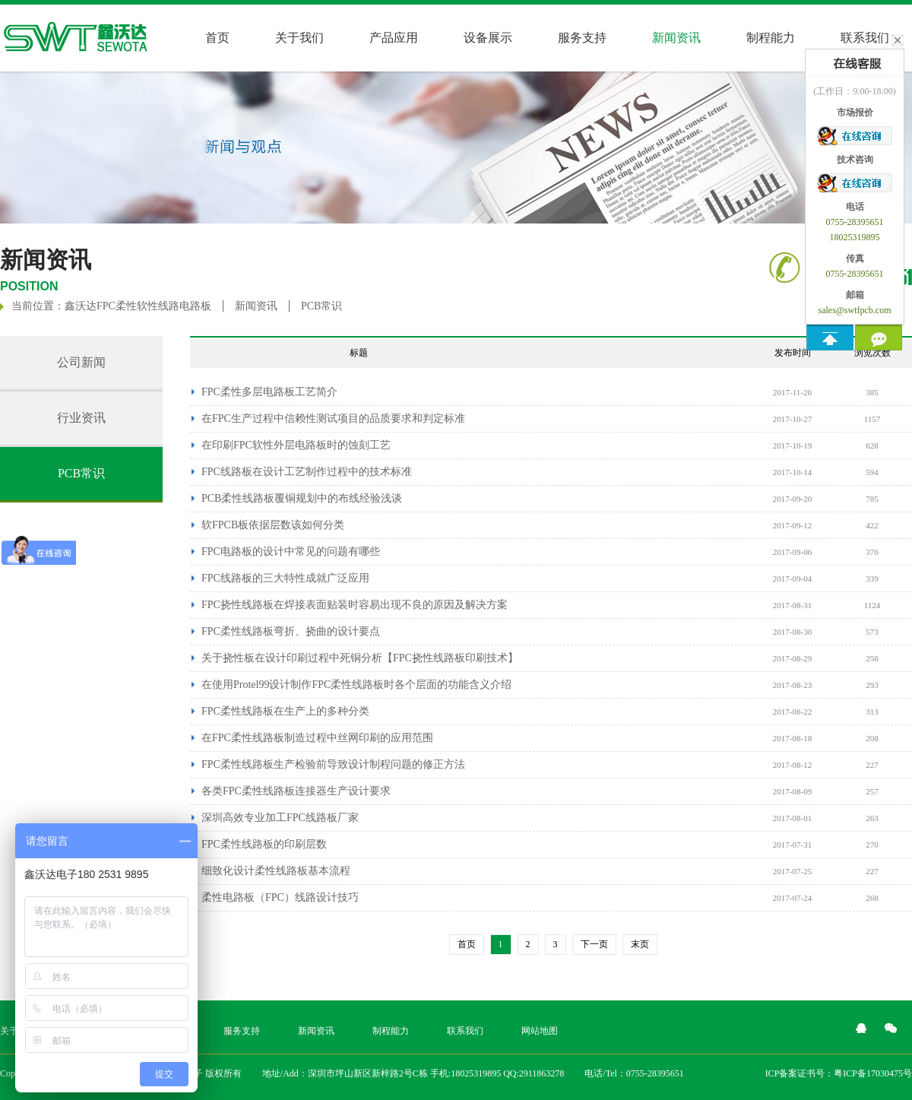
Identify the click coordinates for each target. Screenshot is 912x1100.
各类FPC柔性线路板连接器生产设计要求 (296, 791)
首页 (217, 37)
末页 (640, 944)
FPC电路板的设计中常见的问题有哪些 (290, 551)
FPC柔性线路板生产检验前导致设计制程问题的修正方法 (333, 764)
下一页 (594, 944)
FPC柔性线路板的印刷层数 (264, 844)
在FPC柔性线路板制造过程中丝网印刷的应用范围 (317, 737)
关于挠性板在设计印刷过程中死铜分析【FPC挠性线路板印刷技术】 (359, 658)
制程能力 (770, 37)
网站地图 (539, 1031)
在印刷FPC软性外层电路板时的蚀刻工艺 (296, 445)
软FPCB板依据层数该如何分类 (272, 525)
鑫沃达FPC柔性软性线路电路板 (138, 306)
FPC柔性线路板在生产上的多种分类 (285, 711)
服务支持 (582, 37)
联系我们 (465, 1031)
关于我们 (299, 37)
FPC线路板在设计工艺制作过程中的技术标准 (306, 471)
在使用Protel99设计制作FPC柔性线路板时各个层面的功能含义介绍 (356, 684)
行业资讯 (81, 417)
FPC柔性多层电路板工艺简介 (269, 392)
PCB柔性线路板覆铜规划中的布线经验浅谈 (301, 498)
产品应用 (393, 37)
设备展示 (488, 37)
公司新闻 (81, 362)
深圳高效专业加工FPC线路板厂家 (280, 817)
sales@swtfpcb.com (854, 310)
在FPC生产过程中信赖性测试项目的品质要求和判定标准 (333, 418)
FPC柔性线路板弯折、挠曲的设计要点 (290, 631)
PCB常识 (321, 306)
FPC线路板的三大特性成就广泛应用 (285, 578)
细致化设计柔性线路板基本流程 (275, 871)
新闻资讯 (256, 306)
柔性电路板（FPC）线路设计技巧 (280, 897)
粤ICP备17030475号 (873, 1073)
